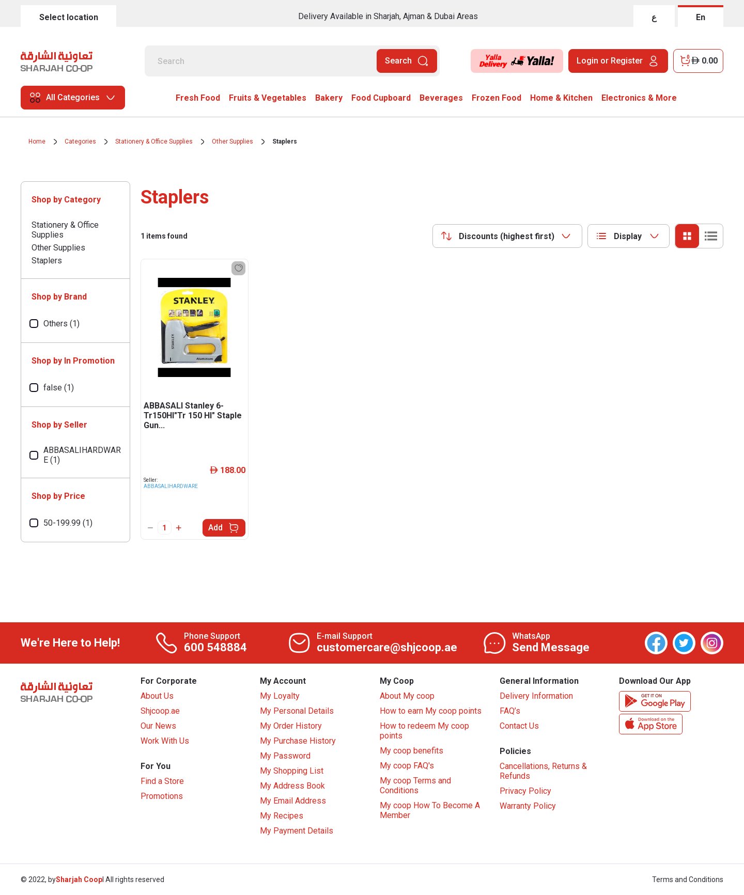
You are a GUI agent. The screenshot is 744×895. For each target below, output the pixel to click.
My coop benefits (411, 751)
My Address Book (292, 786)
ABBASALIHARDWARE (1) (82, 455)
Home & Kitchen (561, 98)
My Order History (291, 726)
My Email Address (293, 801)
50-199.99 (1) (67, 523)
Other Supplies (232, 141)
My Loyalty (280, 696)
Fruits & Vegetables (267, 98)
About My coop (407, 696)
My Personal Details (297, 711)
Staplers (284, 141)
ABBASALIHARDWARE (171, 486)
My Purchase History (298, 741)
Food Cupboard (381, 98)
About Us (157, 696)
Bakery (329, 98)
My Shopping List (291, 771)
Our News (158, 726)
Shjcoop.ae (160, 711)
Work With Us (165, 741)
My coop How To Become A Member (430, 810)
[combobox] (507, 236)
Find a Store (162, 781)
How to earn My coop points (431, 711)
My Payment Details (296, 831)
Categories (80, 141)
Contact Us (519, 726)
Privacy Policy (525, 791)
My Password (285, 756)
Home (36, 141)
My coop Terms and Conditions (415, 785)
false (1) (58, 387)
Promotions (162, 796)
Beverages (441, 98)
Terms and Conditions (687, 879)
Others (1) (61, 323)
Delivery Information (536, 696)
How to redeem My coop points (424, 731)
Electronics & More (639, 98)
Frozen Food (496, 98)
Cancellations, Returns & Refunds (543, 771)
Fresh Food (198, 98)
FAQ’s (510, 711)
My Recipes (281, 816)
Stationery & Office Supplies (154, 141)
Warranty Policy (528, 806)
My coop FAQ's (407, 766)
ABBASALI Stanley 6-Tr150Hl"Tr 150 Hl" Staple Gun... (193, 415)
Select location (68, 17)
